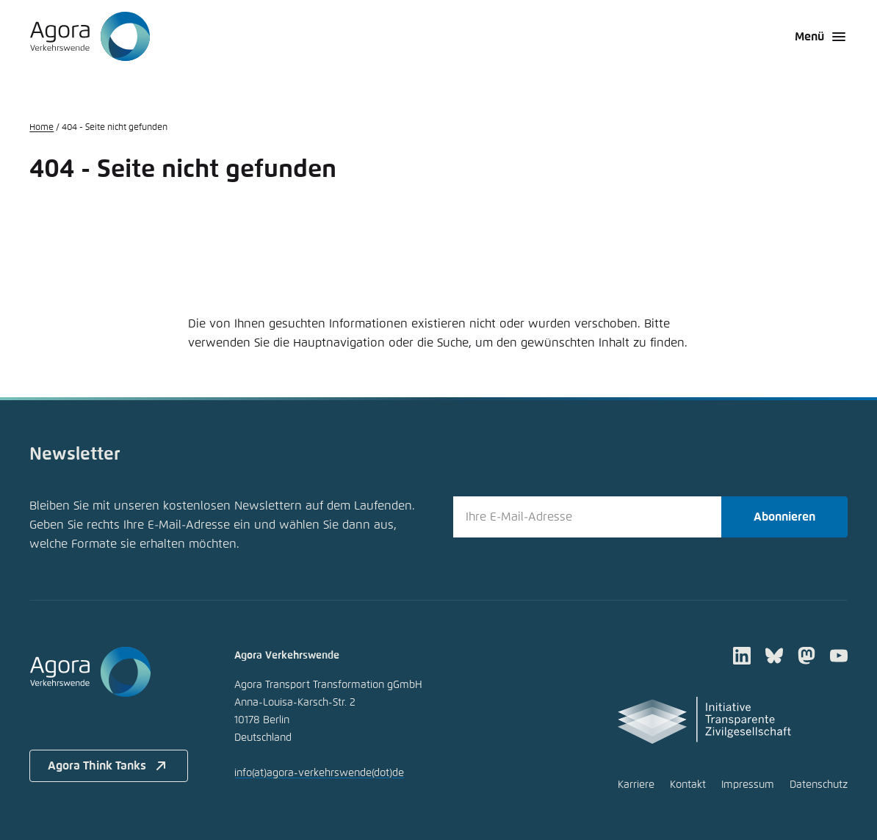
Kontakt (688, 785)
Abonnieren (784, 517)
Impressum (747, 785)
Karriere (636, 785)
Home (41, 127)
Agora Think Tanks (109, 766)
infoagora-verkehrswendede (319, 773)
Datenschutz (819, 785)
